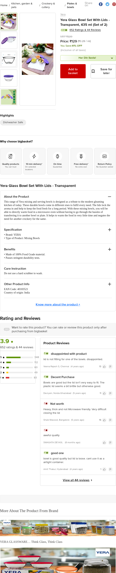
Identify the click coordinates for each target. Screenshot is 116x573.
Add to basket (73, 71)
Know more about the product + (58, 304)
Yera (62, 14)
